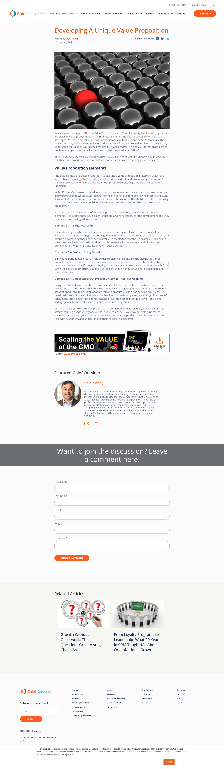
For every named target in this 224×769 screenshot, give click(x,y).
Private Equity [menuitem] (147, 699)
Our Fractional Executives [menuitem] (116, 699)
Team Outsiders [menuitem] (114, 13)
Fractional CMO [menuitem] (77, 694)
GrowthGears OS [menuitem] (90, 13)
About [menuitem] (109, 690)
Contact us (204, 13)
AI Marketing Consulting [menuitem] (81, 716)
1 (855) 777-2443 (177, 4)
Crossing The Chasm (82, 179)
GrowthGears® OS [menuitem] (114, 703)
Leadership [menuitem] (111, 694)
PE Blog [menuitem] (180, 699)
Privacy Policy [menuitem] (112, 707)
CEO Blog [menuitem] (180, 694)
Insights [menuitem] (181, 13)
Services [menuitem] (75, 690)
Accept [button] (169, 762)
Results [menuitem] (150, 13)
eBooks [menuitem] (180, 703)
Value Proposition (75, 354)
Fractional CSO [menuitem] (77, 699)
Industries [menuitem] (133, 13)
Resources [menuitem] (181, 690)
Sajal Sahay (72, 38)
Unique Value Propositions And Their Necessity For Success (119, 133)
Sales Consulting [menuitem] (78, 707)
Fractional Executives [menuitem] (62, 13)
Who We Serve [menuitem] (147, 690)
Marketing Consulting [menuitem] (80, 703)
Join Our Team (199, 4)
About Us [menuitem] (164, 13)
